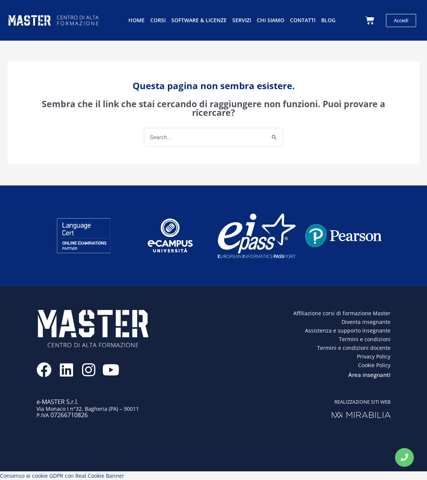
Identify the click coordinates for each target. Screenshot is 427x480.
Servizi (241, 20)
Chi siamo (270, 20)
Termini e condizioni (364, 339)
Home (136, 20)
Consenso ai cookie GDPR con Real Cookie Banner (62, 475)
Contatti (303, 20)
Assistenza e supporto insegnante (347, 330)
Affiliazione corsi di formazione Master (341, 313)
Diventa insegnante (366, 321)
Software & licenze (199, 20)
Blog (328, 20)
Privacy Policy (373, 356)
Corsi (158, 20)
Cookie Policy (374, 365)
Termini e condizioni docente (353, 347)
